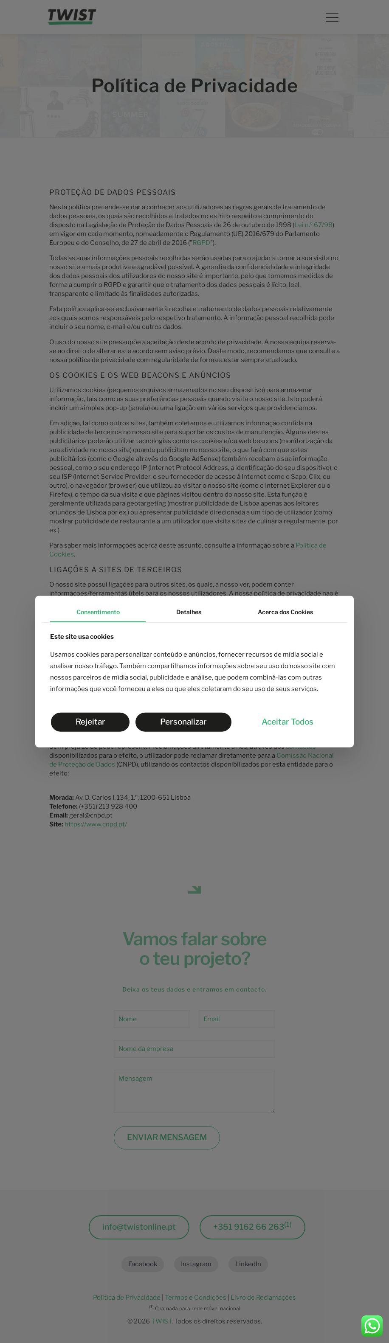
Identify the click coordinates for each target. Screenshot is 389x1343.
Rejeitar (90, 722)
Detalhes (188, 611)
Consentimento (98, 611)
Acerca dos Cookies (285, 611)
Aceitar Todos (287, 722)
